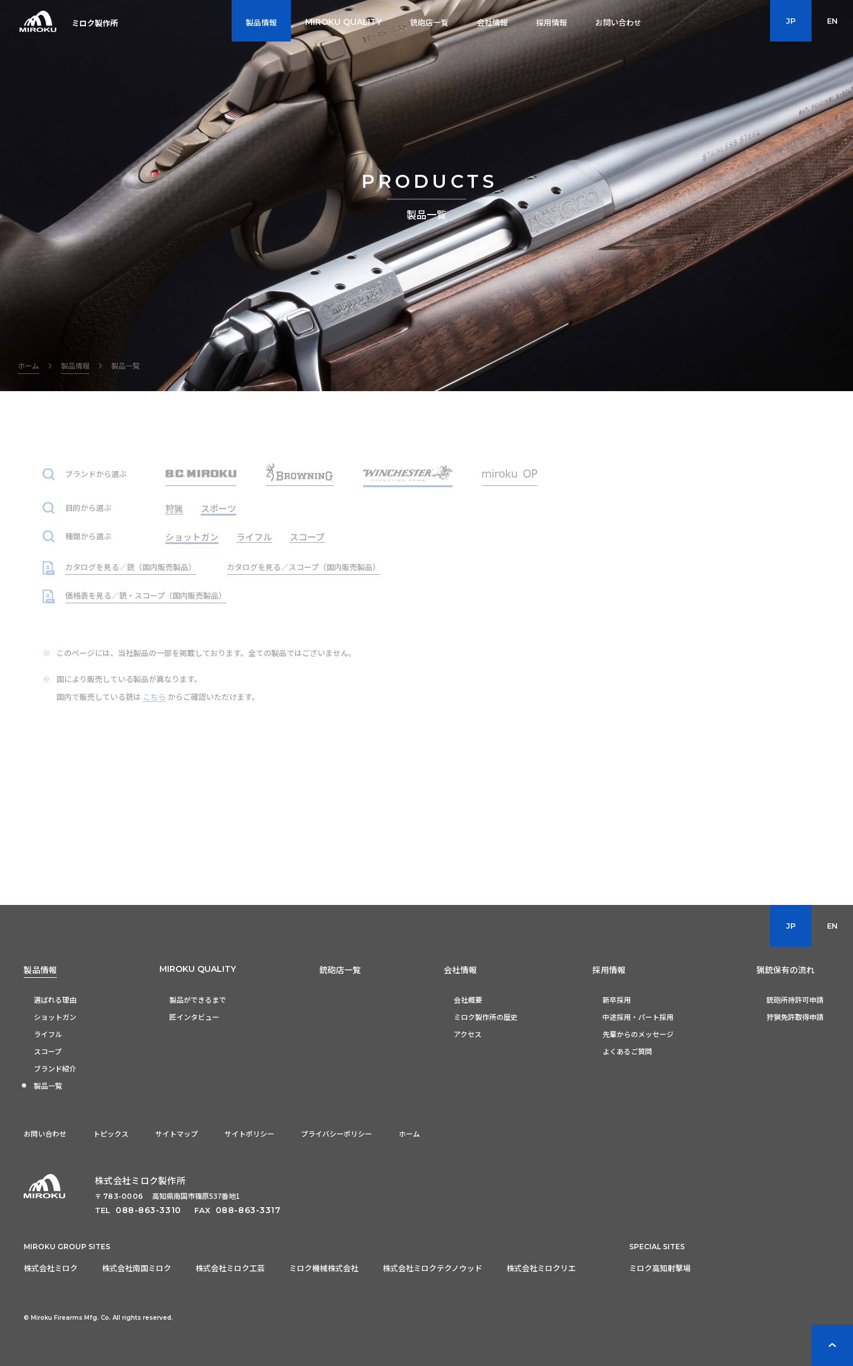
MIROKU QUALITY (197, 969)
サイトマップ (176, 1133)
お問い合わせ (45, 1133)
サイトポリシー (249, 1133)
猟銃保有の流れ (785, 969)
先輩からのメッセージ (638, 1034)
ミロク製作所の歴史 (486, 1017)
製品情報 (40, 969)
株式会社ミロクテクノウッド (432, 1268)
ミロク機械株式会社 (323, 1268)
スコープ (48, 1051)
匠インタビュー (194, 1017)
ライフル (48, 1034)
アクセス (468, 1034)
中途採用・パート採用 (638, 1017)
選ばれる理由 (55, 999)
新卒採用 (616, 999)
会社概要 (468, 999)
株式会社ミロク (51, 1268)
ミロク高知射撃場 (660, 1268)
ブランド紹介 (55, 1068)
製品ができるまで (197, 999)
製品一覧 (48, 1085)
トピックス (111, 1133)
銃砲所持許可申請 (795, 999)
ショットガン (55, 1017)
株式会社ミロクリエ (541, 1268)
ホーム (409, 1133)
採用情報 (609, 969)
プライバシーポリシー (336, 1133)
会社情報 (460, 969)
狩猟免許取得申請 (795, 1017)
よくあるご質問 (627, 1051)
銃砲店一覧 (340, 969)
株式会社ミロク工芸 (230, 1268)
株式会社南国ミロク (136, 1268)
